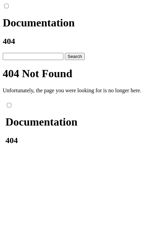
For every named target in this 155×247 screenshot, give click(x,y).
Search (75, 56)
